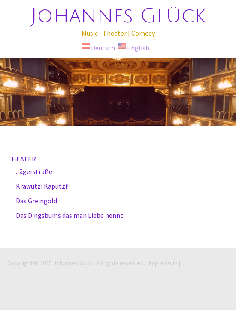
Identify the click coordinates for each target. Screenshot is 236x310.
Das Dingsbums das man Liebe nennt (69, 215)
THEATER (21, 159)
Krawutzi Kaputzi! (42, 186)
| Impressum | (163, 263)
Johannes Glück (118, 16)
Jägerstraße (34, 171)
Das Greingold (36, 200)
